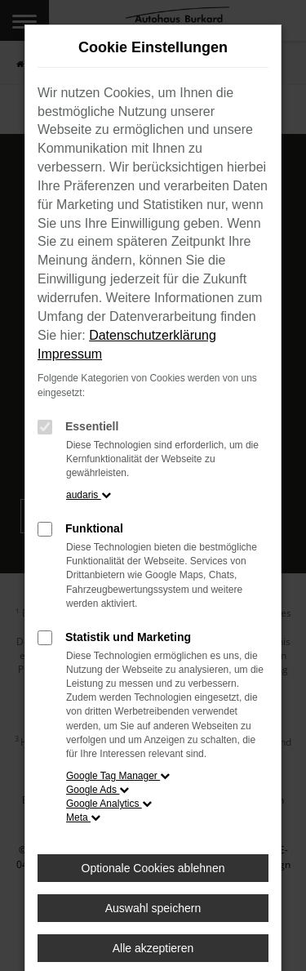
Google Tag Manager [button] (118, 776)
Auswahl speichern (153, 908)
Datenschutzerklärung (152, 335)
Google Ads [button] (97, 789)
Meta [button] (83, 817)
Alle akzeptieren (153, 948)
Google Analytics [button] (109, 803)
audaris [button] (88, 495)
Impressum (70, 354)
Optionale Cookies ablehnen (153, 868)
